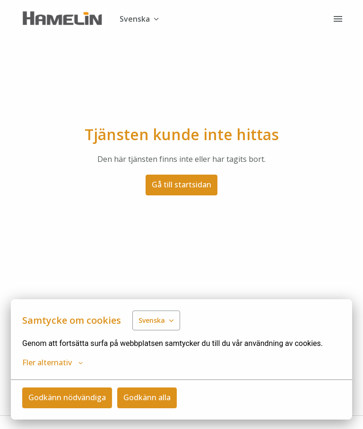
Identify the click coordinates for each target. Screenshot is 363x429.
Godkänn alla (147, 397)
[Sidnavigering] (338, 18)
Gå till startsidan (181, 184)
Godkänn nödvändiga (67, 397)
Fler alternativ (52, 362)
